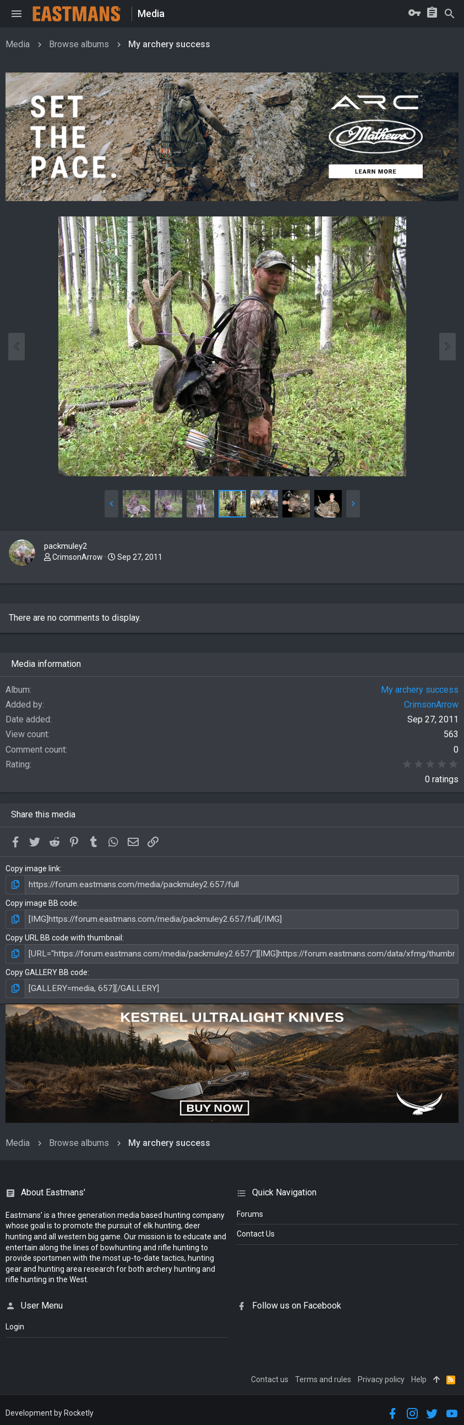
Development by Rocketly (50, 1408)
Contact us (269, 1375)
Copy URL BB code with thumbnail (64, 935)
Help (419, 1375)
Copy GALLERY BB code (47, 969)
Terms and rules (323, 1375)
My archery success (419, 689)
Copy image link (33, 868)
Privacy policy (381, 1375)
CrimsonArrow (77, 557)
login (15, 1322)
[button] (17, 13)
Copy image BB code (41, 902)
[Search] (449, 14)
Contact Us (256, 1230)
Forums (250, 1209)
